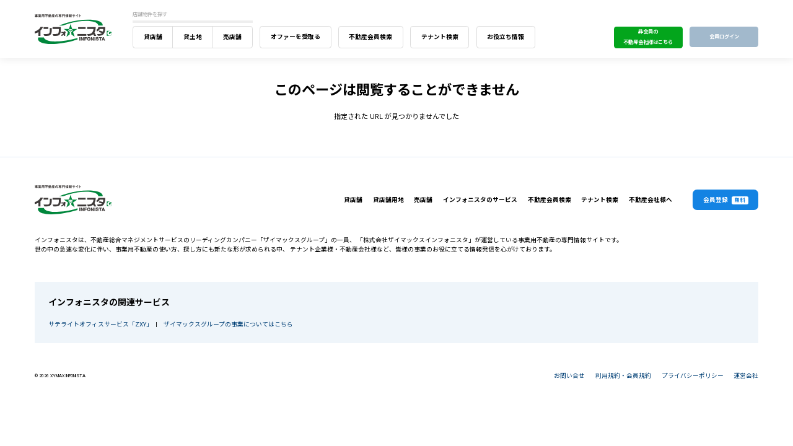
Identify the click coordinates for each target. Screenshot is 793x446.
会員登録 (725, 200)
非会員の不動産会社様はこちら (648, 36)
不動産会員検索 (370, 36)
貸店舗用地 (388, 199)
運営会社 (746, 375)
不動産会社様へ (650, 199)
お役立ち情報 (505, 36)
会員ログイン (724, 36)
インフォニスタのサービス (480, 199)
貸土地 (192, 36)
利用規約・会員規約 (623, 375)
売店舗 (232, 36)
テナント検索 (439, 36)
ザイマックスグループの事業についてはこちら (228, 324)
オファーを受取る (295, 36)
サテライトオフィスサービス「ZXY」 (98, 324)
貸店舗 (153, 36)
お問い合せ (569, 375)
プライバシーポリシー (693, 375)
